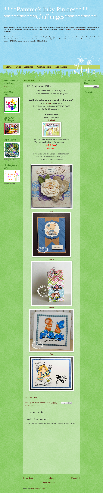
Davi (51, 162)
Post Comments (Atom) (38, 488)
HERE (49, 103)
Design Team (61, 67)
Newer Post (28, 478)
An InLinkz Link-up (31, 397)
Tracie (51, 259)
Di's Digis (51, 120)
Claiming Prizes (44, 67)
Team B (39, 406)
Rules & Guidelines (24, 67)
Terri (51, 211)
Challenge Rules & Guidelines (74, 29)
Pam (51, 354)
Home (9, 67)
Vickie (51, 308)
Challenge (33, 406)
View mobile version (51, 482)
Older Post (75, 478)
